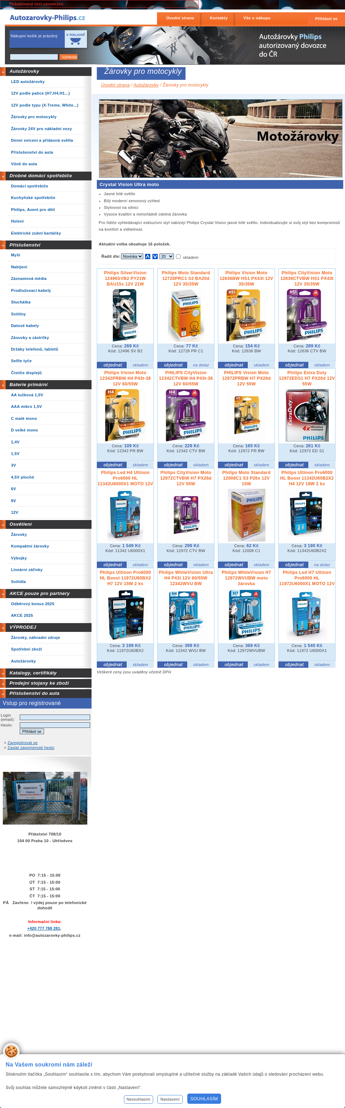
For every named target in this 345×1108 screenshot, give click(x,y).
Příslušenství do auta (34, 693)
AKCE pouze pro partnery (40, 593)
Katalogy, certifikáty (33, 672)
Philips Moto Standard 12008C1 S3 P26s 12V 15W (246, 478)
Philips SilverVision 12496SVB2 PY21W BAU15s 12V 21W (125, 278)
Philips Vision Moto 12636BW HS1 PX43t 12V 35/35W (246, 278)
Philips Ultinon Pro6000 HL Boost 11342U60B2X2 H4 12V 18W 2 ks (307, 478)
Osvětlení (21, 524)
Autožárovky (24, 71)
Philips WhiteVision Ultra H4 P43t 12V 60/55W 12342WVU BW (186, 578)
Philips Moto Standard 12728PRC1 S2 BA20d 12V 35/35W (186, 278)
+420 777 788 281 (43, 928)
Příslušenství (25, 245)
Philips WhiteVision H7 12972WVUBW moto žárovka (246, 578)
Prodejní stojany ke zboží (39, 683)
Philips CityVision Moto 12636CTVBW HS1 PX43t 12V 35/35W (306, 278)
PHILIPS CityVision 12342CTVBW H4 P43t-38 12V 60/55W (186, 378)
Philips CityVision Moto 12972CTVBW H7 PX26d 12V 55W (186, 478)
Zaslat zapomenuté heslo (31, 747)
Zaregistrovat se (23, 743)
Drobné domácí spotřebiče (41, 175)
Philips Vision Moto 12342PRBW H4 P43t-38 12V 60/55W (125, 378)
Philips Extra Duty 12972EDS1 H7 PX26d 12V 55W (307, 378)
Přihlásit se (326, 19)
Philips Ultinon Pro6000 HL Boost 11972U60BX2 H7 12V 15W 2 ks (125, 578)
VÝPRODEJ (23, 627)
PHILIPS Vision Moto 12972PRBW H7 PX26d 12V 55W (246, 378)
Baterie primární (29, 384)
